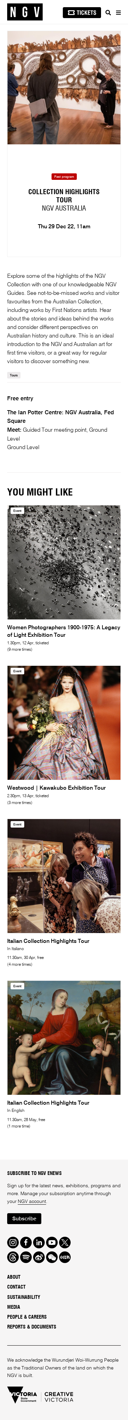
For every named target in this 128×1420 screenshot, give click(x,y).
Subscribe (24, 1218)
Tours (14, 375)
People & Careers (27, 1317)
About (13, 1277)
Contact (16, 1287)
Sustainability (23, 1297)
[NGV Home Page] (25, 12)
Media (13, 1307)
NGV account (32, 1201)
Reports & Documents (31, 1327)
